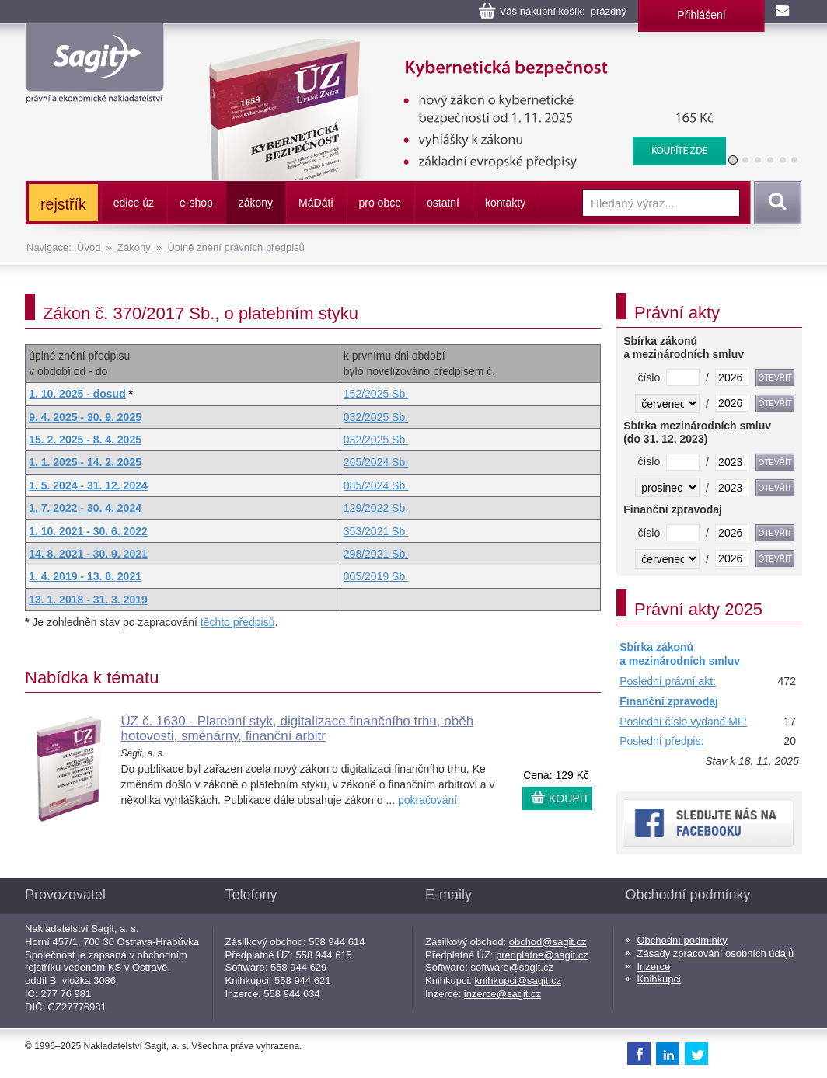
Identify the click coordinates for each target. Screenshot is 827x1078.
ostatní (443, 202)
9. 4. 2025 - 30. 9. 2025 (85, 417)
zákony (256, 202)
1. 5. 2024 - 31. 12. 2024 (88, 485)
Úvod (88, 247)
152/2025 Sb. (376, 394)
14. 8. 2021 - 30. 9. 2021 (88, 554)
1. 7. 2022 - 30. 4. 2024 (85, 508)
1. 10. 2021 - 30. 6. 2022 (88, 531)
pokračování (427, 800)
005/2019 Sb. (376, 576)
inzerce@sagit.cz (502, 994)
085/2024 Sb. (376, 485)
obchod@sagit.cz (548, 942)
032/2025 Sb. (376, 417)
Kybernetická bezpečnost (457, 46)
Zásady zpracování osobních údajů (715, 953)
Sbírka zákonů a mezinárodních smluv (679, 654)
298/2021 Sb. (376, 554)
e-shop (196, 202)
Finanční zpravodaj (668, 701)
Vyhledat (775, 202)
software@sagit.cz (512, 967)
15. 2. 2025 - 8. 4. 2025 (85, 439)
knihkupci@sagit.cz (518, 980)
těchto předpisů (238, 622)
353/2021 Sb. (376, 531)
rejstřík (63, 204)
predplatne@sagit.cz (542, 955)
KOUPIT (569, 798)
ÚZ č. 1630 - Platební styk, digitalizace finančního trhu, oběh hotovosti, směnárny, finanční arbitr (297, 728)
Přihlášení (701, 15)
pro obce (380, 202)
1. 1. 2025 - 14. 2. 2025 (85, 462)
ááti (315, 202)
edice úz (133, 202)
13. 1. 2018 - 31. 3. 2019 (88, 599)
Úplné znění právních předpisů (235, 247)
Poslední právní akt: (667, 681)
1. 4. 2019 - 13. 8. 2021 (85, 576)
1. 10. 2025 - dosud (77, 394)
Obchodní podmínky (682, 940)
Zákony (134, 247)
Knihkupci (659, 979)
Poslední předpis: (661, 741)
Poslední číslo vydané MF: (683, 721)
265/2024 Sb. (376, 462)
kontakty (505, 202)
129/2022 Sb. (376, 508)
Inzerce (654, 966)
